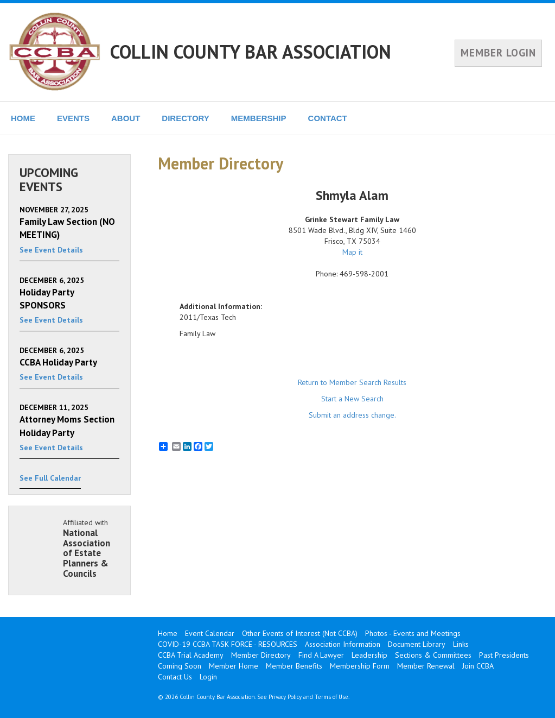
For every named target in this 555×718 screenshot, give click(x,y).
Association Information (342, 644)
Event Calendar (209, 633)
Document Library (416, 644)
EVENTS (73, 118)
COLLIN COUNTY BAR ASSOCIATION (250, 52)
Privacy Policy (285, 697)
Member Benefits (294, 666)
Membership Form (360, 666)
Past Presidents (504, 655)
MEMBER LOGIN (498, 52)
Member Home (233, 666)
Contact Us (175, 677)
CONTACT (327, 118)
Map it (352, 252)
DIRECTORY (185, 118)
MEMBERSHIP (258, 118)
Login (208, 677)
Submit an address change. (352, 415)
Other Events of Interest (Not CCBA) (300, 633)
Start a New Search (352, 399)
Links (461, 644)
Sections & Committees (433, 655)
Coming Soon (179, 666)
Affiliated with (91, 548)
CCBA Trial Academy (191, 655)
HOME (23, 118)
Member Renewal (426, 666)
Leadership (369, 655)
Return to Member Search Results (352, 382)
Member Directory (261, 655)
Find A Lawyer (321, 655)
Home (167, 633)
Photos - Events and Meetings (413, 633)
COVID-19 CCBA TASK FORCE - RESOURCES (227, 644)
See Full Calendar (50, 478)
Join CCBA (478, 666)
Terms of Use (331, 697)
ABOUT (125, 118)
